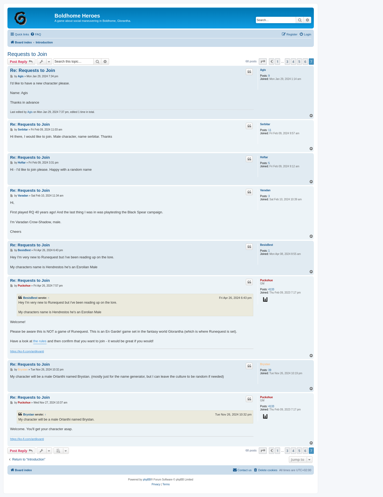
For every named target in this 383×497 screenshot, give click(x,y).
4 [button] (293, 61)
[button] (263, 61)
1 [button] (277, 61)
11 (269, 130)
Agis (263, 69)
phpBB (147, 479)
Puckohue (266, 280)
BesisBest (266, 244)
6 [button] (305, 61)
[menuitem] (35, 34)
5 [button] (299, 61)
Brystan (265, 364)
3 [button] (287, 61)
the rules (40, 341)
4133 (271, 289)
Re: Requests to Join (32, 70)
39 (269, 370)
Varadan (265, 190)
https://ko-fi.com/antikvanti (27, 351)
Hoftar (264, 157)
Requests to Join (27, 54)
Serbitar (265, 124)
